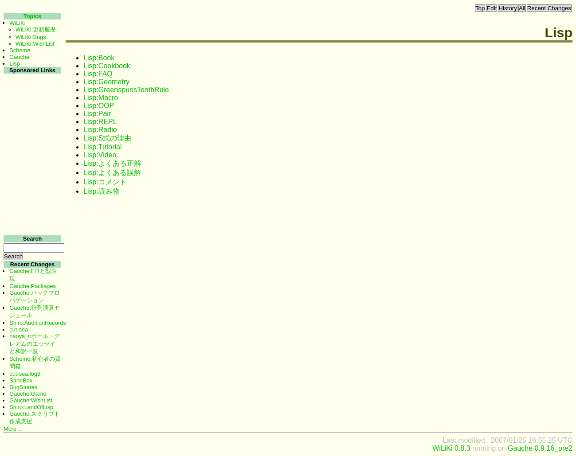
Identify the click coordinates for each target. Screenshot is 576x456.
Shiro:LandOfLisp (31, 407)
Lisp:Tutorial (102, 147)
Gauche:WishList (30, 400)
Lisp (14, 63)
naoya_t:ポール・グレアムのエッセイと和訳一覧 (34, 344)
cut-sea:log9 (24, 373)
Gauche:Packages (32, 286)
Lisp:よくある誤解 (112, 172)
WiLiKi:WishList (35, 43)
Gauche (19, 57)
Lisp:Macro (100, 97)
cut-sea (18, 329)
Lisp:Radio (100, 129)
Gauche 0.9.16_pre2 (540, 448)
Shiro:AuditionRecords (37, 323)
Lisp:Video (99, 155)
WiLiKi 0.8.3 (451, 448)
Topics (32, 16)
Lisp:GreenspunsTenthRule (126, 90)
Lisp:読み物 (101, 191)
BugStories (23, 387)
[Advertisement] (31, 207)
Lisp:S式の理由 (107, 138)
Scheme (19, 50)
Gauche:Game (27, 393)
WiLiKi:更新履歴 (36, 29)
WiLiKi (17, 22)
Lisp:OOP (98, 105)
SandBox (20, 380)
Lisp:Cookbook (106, 66)
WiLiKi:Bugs (31, 37)
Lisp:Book (98, 58)
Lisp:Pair (97, 113)
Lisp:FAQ (98, 74)
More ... (13, 428)
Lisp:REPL (100, 121)
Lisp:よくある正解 (112, 163)
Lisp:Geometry (106, 82)
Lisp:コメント (105, 182)
